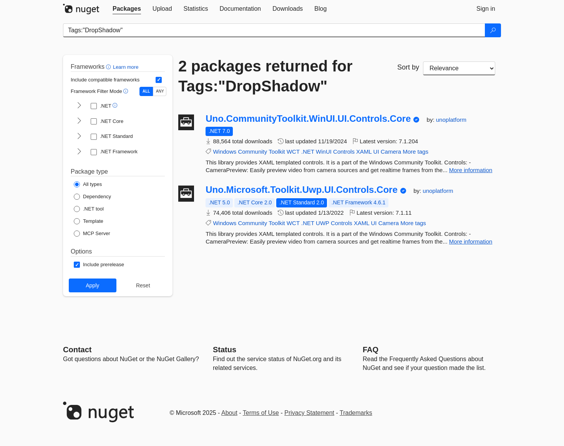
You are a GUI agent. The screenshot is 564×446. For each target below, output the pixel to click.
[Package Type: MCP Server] (92, 233)
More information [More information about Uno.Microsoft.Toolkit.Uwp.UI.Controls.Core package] (471, 241)
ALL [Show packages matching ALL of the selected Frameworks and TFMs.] (146, 91)
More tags (415, 151)
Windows (224, 151)
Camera (391, 151)
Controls (344, 151)
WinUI (324, 151)
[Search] (493, 30)
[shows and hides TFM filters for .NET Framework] (79, 152)
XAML (364, 151)
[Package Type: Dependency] (92, 197)
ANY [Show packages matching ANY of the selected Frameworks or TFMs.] (160, 91)
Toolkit (277, 151)
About (229, 413)
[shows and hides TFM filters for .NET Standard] (79, 136)
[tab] (127, 8)
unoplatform (451, 119)
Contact (77, 349)
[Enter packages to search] (274, 30)
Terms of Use (261, 413)
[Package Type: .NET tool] (89, 209)
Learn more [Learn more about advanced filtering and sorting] (125, 67)
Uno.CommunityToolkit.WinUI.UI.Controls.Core (308, 118)
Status (224, 349)
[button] (109, 66)
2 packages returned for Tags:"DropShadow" (265, 76)
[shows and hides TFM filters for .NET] (79, 106)
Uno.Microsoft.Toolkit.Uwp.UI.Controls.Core (302, 190)
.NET (307, 151)
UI (376, 151)
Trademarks (356, 413)
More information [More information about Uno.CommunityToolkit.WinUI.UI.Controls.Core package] (471, 170)
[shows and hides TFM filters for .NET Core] (79, 121)
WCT (293, 151)
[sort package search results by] (459, 68)
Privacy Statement (309, 413)
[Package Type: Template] (88, 221)
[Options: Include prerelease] (99, 265)
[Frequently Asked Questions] (370, 349)
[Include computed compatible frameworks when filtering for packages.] (159, 80)
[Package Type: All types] (88, 184)
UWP (322, 223)
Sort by (408, 67)
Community (252, 151)
